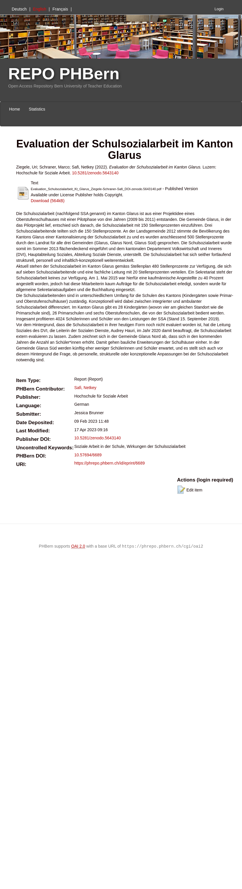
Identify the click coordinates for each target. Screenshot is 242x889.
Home (14, 109)
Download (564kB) (47, 200)
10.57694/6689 (87, 455)
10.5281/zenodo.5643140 (95, 173)
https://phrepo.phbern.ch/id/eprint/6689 (109, 463)
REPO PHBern (64, 73)
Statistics (37, 109)
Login (219, 9)
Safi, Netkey (85, 387)
